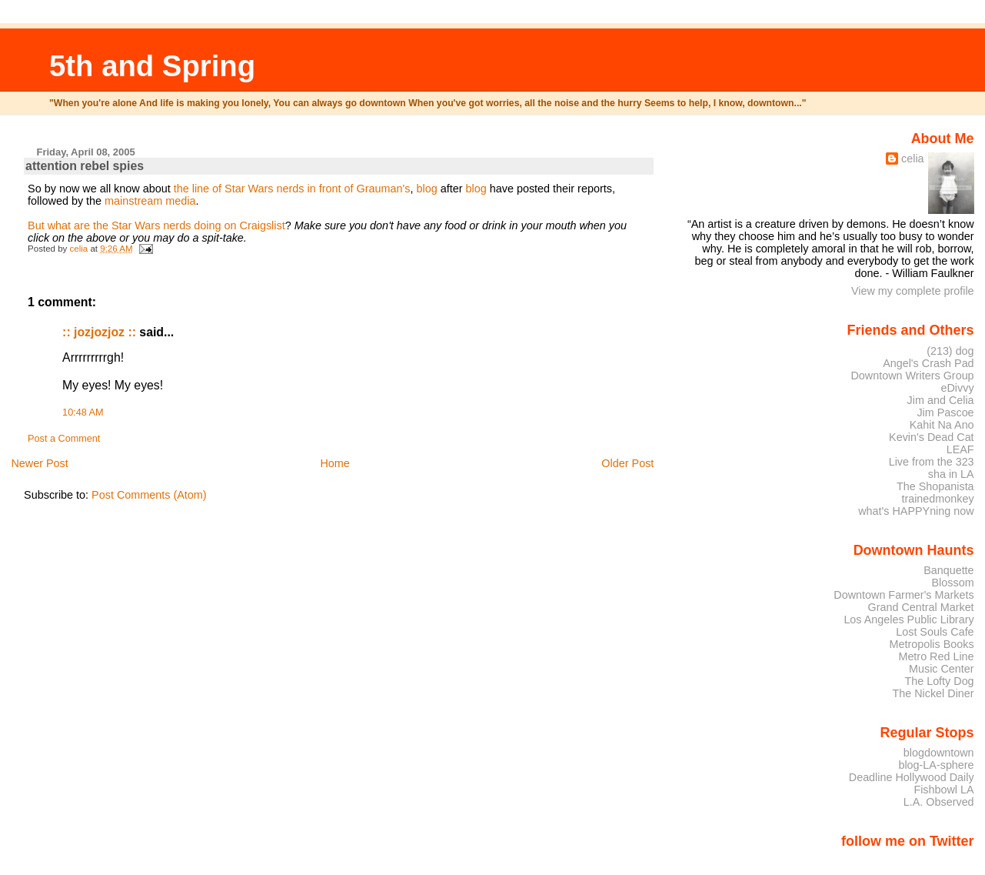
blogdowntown (938, 752)
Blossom (953, 582)
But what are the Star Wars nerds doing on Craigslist (156, 225)
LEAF (960, 449)
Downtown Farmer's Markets (903, 595)
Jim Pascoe (945, 412)
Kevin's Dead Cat (931, 437)
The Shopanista (935, 486)
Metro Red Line (935, 656)
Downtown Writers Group (911, 375)
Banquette (948, 570)
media (180, 201)
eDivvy (957, 388)
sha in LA (951, 474)
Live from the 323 (931, 462)
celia (912, 158)
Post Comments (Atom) (149, 495)
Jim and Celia (940, 400)
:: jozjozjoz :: (99, 332)
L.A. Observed (938, 802)
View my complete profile (912, 291)
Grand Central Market (921, 607)
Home (334, 463)
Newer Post (39, 463)
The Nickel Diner (932, 693)
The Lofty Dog (938, 681)
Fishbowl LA (943, 789)
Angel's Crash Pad (928, 363)
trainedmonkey (937, 499)
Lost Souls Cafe (934, 632)
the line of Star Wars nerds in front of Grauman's (292, 188)
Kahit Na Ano (942, 425)
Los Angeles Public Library (908, 619)
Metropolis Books (931, 644)
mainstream (135, 201)
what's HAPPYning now (915, 511)
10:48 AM (82, 412)
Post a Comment (64, 438)
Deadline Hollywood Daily (911, 777)
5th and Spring (152, 65)
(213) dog (950, 351)
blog (426, 188)
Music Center (941, 669)
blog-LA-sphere (935, 765)
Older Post (627, 463)
